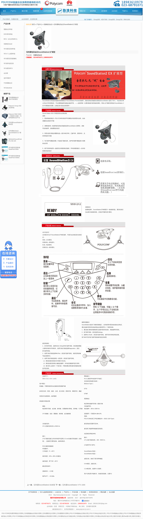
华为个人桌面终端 (9, 54)
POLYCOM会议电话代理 (97, 513)
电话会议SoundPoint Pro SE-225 (15, 140)
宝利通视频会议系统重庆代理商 (47, 516)
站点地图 (112, 492)
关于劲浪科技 (32, 492)
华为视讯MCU (8, 68)
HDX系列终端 (8, 34)
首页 (4, 11)
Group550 (111, 19)
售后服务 (83, 492)
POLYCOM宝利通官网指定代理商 (12, 513)
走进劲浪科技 (47, 11)
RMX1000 (127, 19)
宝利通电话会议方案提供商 (66, 516)
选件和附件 (7, 78)
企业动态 (114, 11)
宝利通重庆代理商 (63, 513)
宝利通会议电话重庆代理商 (85, 516)
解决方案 (25, 11)
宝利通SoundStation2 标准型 (44, 485)
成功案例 (104, 11)
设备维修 (93, 11)
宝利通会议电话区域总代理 (103, 516)
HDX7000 (104, 19)
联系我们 (135, 11)
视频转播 (36, 11)
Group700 (119, 19)
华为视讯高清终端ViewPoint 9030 (14, 148)
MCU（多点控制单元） (11, 39)
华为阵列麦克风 (9, 63)
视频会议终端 (8, 29)
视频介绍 (82, 11)
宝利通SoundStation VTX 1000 (73, 485)
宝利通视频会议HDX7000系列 (14, 98)
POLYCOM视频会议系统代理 (79, 513)
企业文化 (58, 492)
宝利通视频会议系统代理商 (32, 513)
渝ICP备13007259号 (86, 498)
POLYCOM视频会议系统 (115, 513)
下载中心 (125, 11)
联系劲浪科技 (93, 492)
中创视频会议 (8, 83)
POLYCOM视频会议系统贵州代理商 (24, 516)
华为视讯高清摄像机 (10, 58)
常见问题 (75, 492)
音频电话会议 (8, 44)
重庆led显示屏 (126, 516)
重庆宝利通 (117, 516)
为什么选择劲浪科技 (46, 492)
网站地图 (103, 492)
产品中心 (14, 11)
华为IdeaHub (8, 88)
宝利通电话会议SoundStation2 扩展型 (15, 132)
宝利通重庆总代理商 (49, 513)
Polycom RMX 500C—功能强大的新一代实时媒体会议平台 (15, 116)
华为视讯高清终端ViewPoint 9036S (14, 156)
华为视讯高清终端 (9, 49)
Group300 (97, 19)
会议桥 (6, 73)
